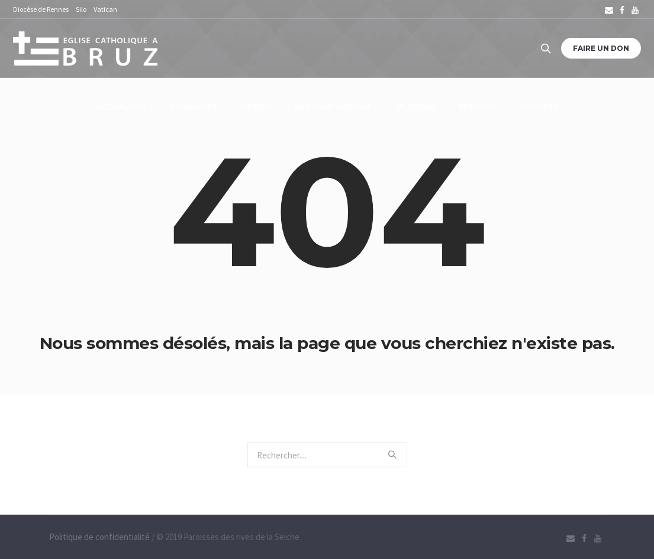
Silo (81, 9)
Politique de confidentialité (99, 536)
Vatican (105, 9)
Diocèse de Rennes (41, 9)
